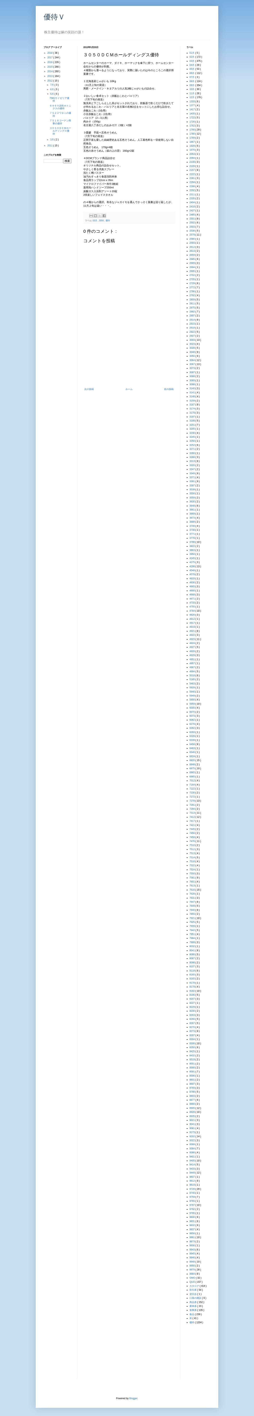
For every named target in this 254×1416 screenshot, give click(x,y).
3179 (192, 412)
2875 (192, 307)
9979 (192, 1269)
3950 (192, 554)
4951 (192, 659)
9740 (192, 1193)
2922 (192, 332)
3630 (192, 501)
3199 (192, 420)
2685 (192, 259)
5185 (192, 679)
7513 (192, 853)
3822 (192, 546)
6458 (192, 744)
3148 (192, 396)
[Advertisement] (129, 358)
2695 (192, 271)
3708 (192, 526)
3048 (192, 352)
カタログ (195, 1286)
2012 (50, 80)
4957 (192, 663)
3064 (192, 360)
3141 (192, 392)
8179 (192, 986)
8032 (192, 946)
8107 (192, 966)
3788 (192, 542)
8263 (192, 1015)
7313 (192, 812)
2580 (192, 239)
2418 (192, 206)
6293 (192, 732)
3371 (192, 477)
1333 (192, 101)
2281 (192, 178)
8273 (192, 1031)
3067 (192, 364)
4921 (192, 631)
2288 (192, 186)
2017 (50, 57)
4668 (192, 594)
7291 (192, 805)
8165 (192, 978)
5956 (192, 699)
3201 (192, 424)
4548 (192, 570)
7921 (192, 918)
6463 (192, 748)
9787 (192, 1205)
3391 (192, 481)
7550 (192, 873)
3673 (192, 517)
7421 (192, 825)
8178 (192, 982)
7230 (192, 792)
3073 (192, 368)
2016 (50, 62)
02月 (192, 57)
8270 (192, 1027)
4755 (192, 606)
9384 (192, 1148)
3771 (192, 534)
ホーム (129, 389)
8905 (192, 1108)
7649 (192, 905)
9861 (192, 1237)
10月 (192, 89)
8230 (192, 1011)
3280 (192, 453)
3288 (192, 457)
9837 (192, 1229)
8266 (192, 1019)
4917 (192, 623)
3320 (192, 465)
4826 (192, 614)
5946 (192, 691)
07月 (192, 77)
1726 (192, 121)
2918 (192, 327)
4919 (192, 627)
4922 (192, 635)
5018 (192, 675)
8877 (192, 1100)
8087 (192, 958)
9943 (192, 1249)
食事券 (193, 1310)
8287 (192, 1035)
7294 (192, 809)
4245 (192, 558)
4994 (192, 671)
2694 (192, 267)
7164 (192, 784)
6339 (192, 740)
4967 (192, 667)
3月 (52, 139)
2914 (192, 319)
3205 (192, 428)
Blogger (133, 1398)
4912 (192, 619)
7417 (192, 821)
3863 (192, 550)
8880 (192, 1104)
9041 (192, 1124)
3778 (192, 538)
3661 (192, 509)
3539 (192, 489)
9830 (192, 1217)
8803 (192, 1096)
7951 (192, 934)
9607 (192, 1177)
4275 (192, 562)
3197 (192, 416)
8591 (192, 1071)
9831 (192, 1221)
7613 (192, 885)
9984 (192, 1273)
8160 (192, 974)
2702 (192, 275)
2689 (192, 263)
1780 (192, 133)
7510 (192, 845)
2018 (50, 53)
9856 (192, 1233)
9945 (192, 1253)
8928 (192, 1112)
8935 (192, 1116)
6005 (192, 707)
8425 (192, 1051)
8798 (192, 1091)
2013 (50, 76)
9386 (192, 1152)
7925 (192, 922)
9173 (192, 1132)
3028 (192, 348)
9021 (192, 1120)
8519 (192, 1059)
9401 (192, 1156)
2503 (192, 226)
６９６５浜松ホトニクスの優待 (60, 107)
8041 (192, 950)
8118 (192, 970)
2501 (192, 218)
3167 (192, 404)
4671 (192, 598)
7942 (192, 930)
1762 (192, 125)
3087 (192, 372)
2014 (50, 71)
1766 (192, 129)
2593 (192, 242)
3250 (192, 441)
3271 (192, 449)
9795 (192, 1213)
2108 (192, 162)
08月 (192, 81)
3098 (192, 384)
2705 (192, 279)
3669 (192, 513)
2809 (192, 299)
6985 (192, 776)
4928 (192, 651)
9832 (192, 1225)
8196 (192, 994)
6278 (192, 724)
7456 (192, 833)
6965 (192, 772)
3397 (192, 485)
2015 (50, 66)
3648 (192, 505)
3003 (192, 340)
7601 (192, 881)
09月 (192, 85)
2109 (192, 166)
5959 (192, 703)
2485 (192, 214)
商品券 (193, 1302)
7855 (192, 914)
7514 (192, 857)
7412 (192, 817)
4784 (192, 610)
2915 (192, 323)
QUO (193, 1282)
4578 (192, 574)
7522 (192, 865)
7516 (192, 861)
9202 (192, 1136)
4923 (192, 639)
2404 (192, 202)
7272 (192, 796)
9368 (192, 1144)
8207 (192, 998)
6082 (192, 720)
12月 (192, 97)
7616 (192, 889)
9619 (192, 1184)
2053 (192, 154)
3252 (192, 445)
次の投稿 (89, 389)
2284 (192, 182)
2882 (192, 311)
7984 (192, 938)
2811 (192, 303)
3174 (192, 408)
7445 (192, 829)
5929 (192, 687)
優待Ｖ (54, 17)
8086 (192, 954)
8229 (192, 1007)
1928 (192, 146)
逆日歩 (193, 1294)
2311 (192, 194)
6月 (52, 89)
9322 (192, 1140)
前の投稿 (169, 389)
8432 (192, 1055)
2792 (192, 295)
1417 (192, 109)
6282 (192, 728)
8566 (192, 1067)
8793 (192, 1087)
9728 (192, 1189)
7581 (192, 877)
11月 (192, 93)
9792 (192, 1209)
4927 (192, 647)
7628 (192, 893)
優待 (108, 220)
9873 (192, 1241)
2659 (192, 255)
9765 (192, 1201)
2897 (192, 315)
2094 (192, 158)
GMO (193, 1277)
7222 (192, 788)
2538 (192, 230)
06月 (192, 73)
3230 (192, 433)
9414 (192, 1164)
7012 (192, 780)
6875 (192, 768)
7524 (192, 869)
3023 (192, 344)
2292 (192, 190)
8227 (192, 1003)
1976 (192, 149)
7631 (192, 898)
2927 (192, 335)
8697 (192, 1084)
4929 (192, 655)
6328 (192, 736)
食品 (192, 1314)
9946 (192, 1257)
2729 (192, 283)
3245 (192, 437)
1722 (192, 117)
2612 (192, 247)
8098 (192, 962)
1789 (192, 137)
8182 (192, 991)
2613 (192, 251)
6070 (192, 712)
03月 (95, 220)
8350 (192, 1047)
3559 (192, 497)
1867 (192, 142)
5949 (192, 695)
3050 (101, 220)
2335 (192, 198)
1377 (192, 105)
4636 (192, 582)
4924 (192, 643)
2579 (192, 234)
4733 (192, 602)
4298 (192, 566)
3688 (192, 521)
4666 (192, 590)
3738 (192, 530)
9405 (192, 1160)
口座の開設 (196, 1298)
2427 (192, 210)
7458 (192, 837)
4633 (192, 578)
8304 (192, 1039)
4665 (192, 586)
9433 (192, 1168)
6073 (192, 716)
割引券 (193, 1290)
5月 (52, 94)
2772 (192, 287)
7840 (192, 910)
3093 (192, 380)
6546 (192, 752)
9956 (192, 1265)
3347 (192, 469)
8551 (192, 1063)
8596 (192, 1075)
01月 (192, 53)
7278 (192, 800)
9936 (192, 1245)
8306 (192, 1043)
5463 (192, 683)
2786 (192, 291)
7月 (52, 84)
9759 (192, 1197)
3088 (192, 376)
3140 (192, 388)
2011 (50, 145)
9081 (192, 1128)
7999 (192, 942)
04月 (192, 65)
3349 (192, 473)
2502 (192, 222)
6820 (192, 760)
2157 (192, 170)
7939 (192, 926)
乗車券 (193, 1306)
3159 (192, 400)
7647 (192, 902)
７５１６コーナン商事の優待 (60, 122)
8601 (192, 1079)
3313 (192, 461)
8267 (192, 1023)
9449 (192, 1172)
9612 (192, 1180)
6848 (192, 764)
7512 (192, 849)
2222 (192, 174)
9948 (192, 1261)
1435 (192, 113)
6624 (192, 756)
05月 (192, 69)
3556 (192, 493)
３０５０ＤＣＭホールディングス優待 (60, 131)
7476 (192, 841)
